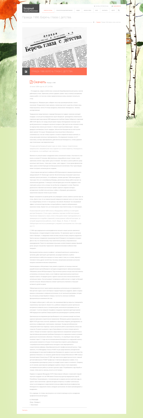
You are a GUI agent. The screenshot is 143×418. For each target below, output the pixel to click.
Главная (98, 22)
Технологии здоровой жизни (64, 10)
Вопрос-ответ (87, 10)
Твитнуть (25, 410)
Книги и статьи (48, 10)
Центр (113, 10)
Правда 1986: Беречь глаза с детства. (52, 71)
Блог (96, 10)
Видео (78, 10)
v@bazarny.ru (117, 6)
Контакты (105, 10)
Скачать (38, 82)
